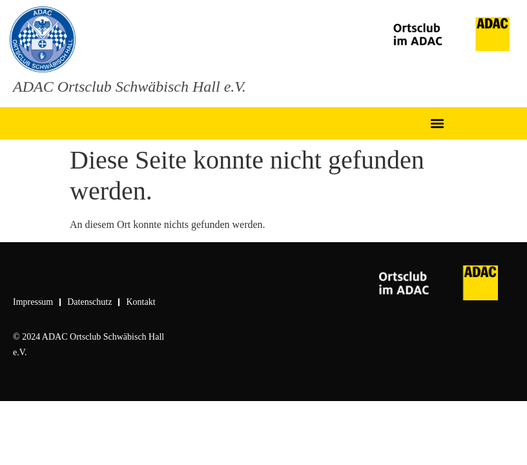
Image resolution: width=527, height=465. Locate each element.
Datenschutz (89, 302)
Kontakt (140, 302)
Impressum (33, 302)
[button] (437, 123)
